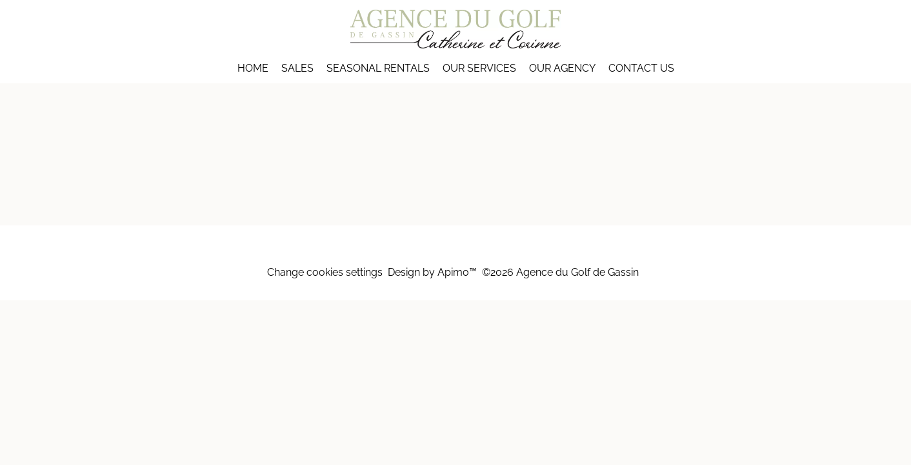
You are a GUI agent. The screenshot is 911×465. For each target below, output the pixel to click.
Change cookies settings (325, 272)
